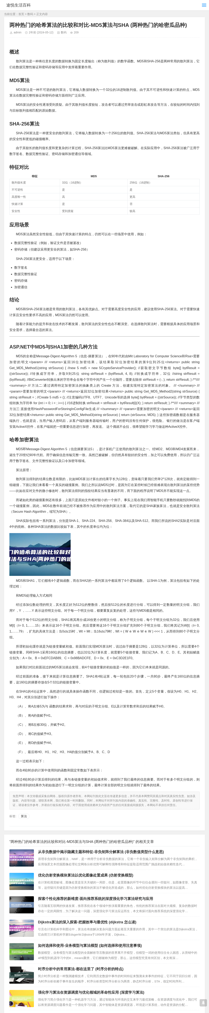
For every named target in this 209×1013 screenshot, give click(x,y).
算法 (24, 816)
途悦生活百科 (20, 5)
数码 (30, 14)
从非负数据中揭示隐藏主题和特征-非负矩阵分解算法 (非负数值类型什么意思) (101, 852)
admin (17, 32)
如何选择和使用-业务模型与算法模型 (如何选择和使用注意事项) (90, 946)
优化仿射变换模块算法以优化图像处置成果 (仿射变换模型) (85, 875)
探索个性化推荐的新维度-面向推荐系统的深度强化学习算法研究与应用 (95, 899)
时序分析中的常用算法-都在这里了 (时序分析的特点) (80, 969)
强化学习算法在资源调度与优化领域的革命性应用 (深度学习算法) (91, 992)
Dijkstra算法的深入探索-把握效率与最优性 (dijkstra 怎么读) (87, 922)
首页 (21, 14)
